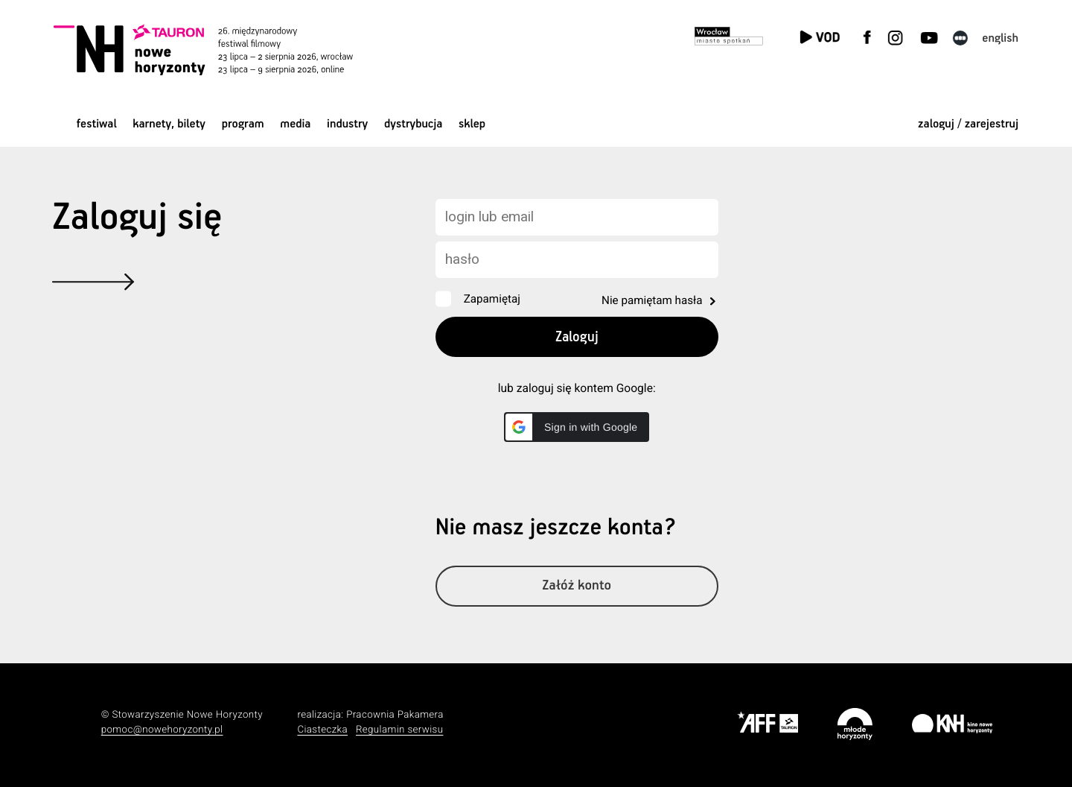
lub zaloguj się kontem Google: (577, 388)
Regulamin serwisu (400, 730)
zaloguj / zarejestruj (968, 124)
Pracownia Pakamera (395, 715)
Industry (347, 124)
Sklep (472, 124)
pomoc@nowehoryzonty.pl (162, 730)
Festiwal (97, 124)
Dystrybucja (413, 124)
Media (295, 124)
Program (243, 124)
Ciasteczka (322, 730)
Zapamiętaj (492, 299)
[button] (576, 427)
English (1000, 38)
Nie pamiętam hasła (652, 300)
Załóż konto (576, 586)
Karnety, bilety (169, 124)
